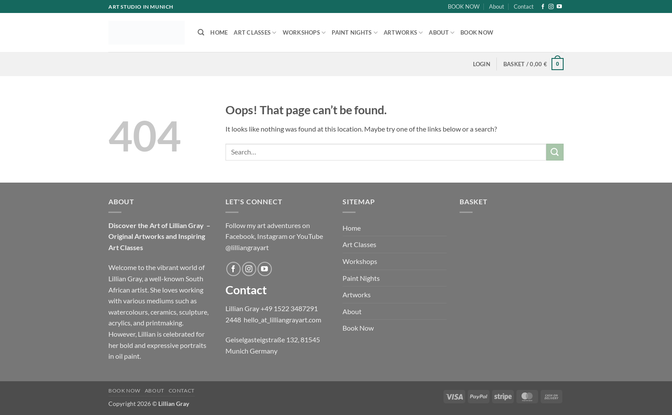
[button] (481, 64)
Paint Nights (355, 33)
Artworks (403, 33)
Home (219, 32)
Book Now (476, 32)
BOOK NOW (464, 6)
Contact (524, 6)
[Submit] (555, 152)
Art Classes (255, 33)
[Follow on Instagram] (551, 7)
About (496, 6)
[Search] (201, 32)
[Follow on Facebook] (542, 7)
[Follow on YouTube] (559, 7)
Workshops (304, 33)
